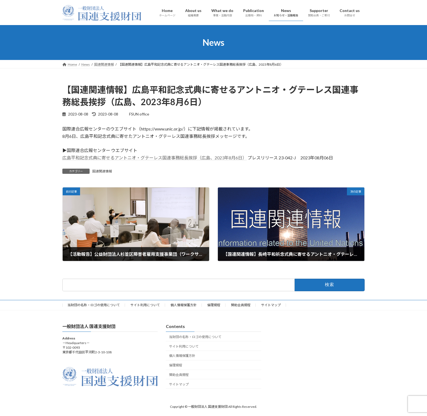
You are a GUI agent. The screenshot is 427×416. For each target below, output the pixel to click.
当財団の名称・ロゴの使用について (94, 305)
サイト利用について (145, 305)
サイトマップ (271, 305)
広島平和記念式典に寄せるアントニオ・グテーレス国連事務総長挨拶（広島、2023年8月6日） (154, 157)
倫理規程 (213, 305)
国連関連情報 (102, 171)
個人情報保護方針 (183, 305)
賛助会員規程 (241, 305)
